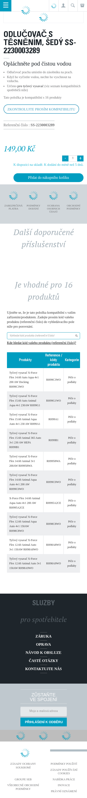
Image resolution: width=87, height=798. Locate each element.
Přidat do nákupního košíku (48, 178)
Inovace (64, 785)
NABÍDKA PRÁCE (64, 779)
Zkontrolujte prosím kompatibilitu (41, 109)
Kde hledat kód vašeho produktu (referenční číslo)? (41, 343)
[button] (63, 5)
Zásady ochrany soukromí (23, 765)
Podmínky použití (64, 763)
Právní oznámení (64, 791)
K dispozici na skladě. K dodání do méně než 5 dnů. (48, 164)
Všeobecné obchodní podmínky (23, 787)
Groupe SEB (23, 779)
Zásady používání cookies (63, 771)
